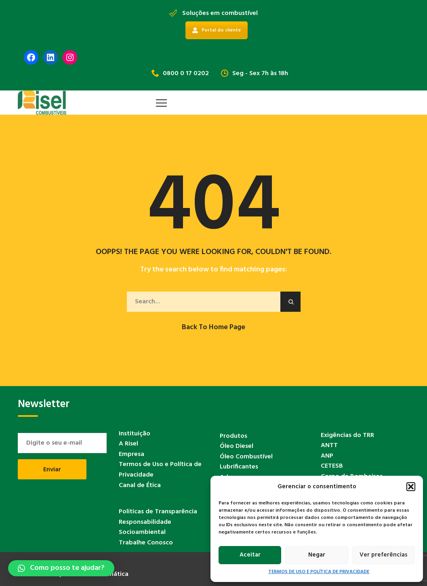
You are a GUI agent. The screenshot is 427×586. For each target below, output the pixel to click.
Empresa (131, 454)
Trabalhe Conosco (146, 543)
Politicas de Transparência (158, 511)
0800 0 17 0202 (180, 73)
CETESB (332, 466)
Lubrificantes (239, 467)
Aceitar (250, 555)
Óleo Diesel (236, 446)
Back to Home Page (213, 327)
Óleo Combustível (246, 457)
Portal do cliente (216, 30)
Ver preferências (384, 555)
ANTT (329, 445)
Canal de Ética (140, 485)
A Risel (128, 444)
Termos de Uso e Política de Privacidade (160, 469)
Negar (316, 555)
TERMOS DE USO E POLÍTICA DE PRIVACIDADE (318, 572)
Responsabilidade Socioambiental (145, 527)
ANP (327, 456)
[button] (411, 487)
